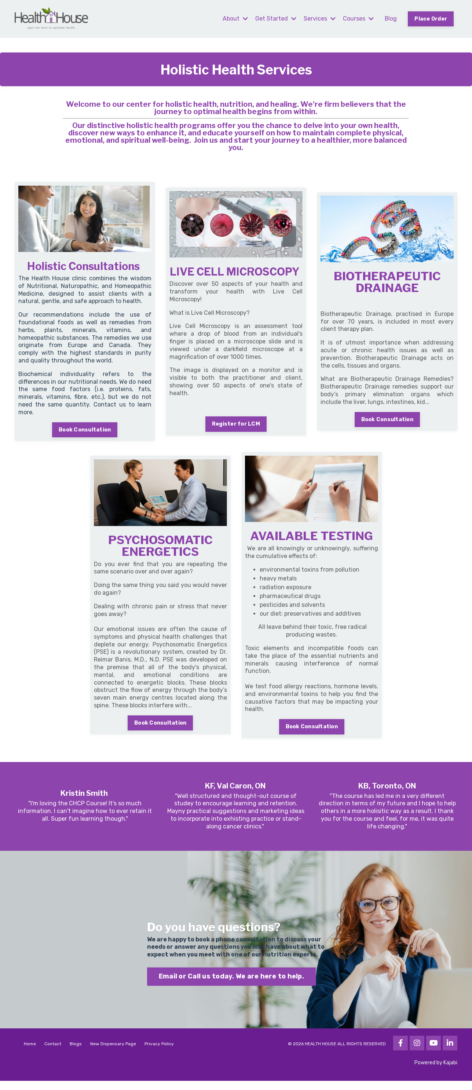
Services (319, 18)
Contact (52, 1052)
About (234, 18)
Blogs (76, 1052)
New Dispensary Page (113, 1052)
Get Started (275, 18)
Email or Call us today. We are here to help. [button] (231, 985)
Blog (390, 18)
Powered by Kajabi (435, 1071)
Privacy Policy (159, 1052)
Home (30, 1052)
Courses (357, 18)
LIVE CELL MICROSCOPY (234, 272)
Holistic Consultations (84, 266)
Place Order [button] (430, 19)
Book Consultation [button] (85, 430)
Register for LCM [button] (236, 430)
